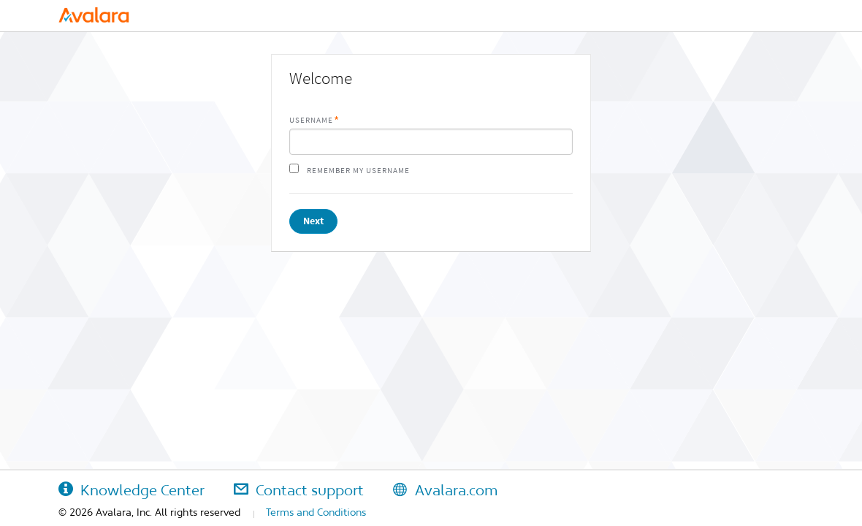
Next (313, 221)
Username (311, 120)
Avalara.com (445, 490)
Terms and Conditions (316, 512)
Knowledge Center (131, 490)
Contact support (299, 490)
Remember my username (358, 170)
